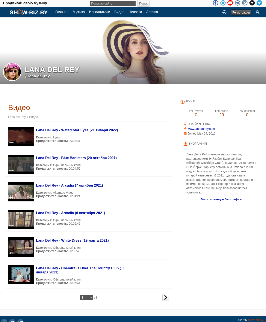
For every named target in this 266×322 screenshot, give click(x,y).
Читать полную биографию (221, 199)
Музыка (79, 12)
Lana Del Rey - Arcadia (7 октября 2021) (69, 185)
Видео (119, 12)
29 (221, 113)
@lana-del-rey (37, 76)
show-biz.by (255, 320)
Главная (61, 12)
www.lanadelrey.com (201, 128)
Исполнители (99, 12)
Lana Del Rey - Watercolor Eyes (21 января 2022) (77, 130)
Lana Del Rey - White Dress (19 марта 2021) (72, 240)
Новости (135, 12)
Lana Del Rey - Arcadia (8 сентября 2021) (70, 213)
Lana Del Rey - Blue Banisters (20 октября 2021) (76, 158)
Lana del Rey (17, 117)
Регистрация (241, 12)
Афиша (152, 12)
